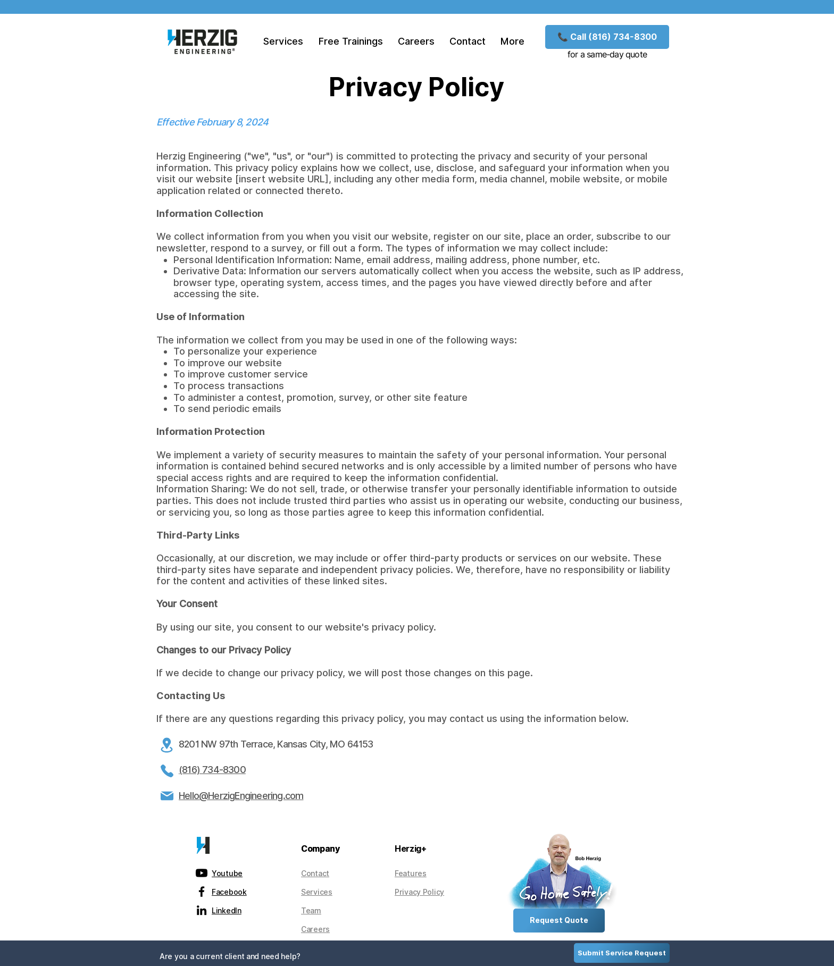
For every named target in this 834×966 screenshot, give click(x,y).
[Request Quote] (559, 921)
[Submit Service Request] (622, 953)
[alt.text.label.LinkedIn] (201, 910)
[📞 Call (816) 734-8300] (607, 37)
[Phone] (166, 771)
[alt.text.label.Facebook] (201, 891)
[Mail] (166, 796)
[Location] (166, 745)
